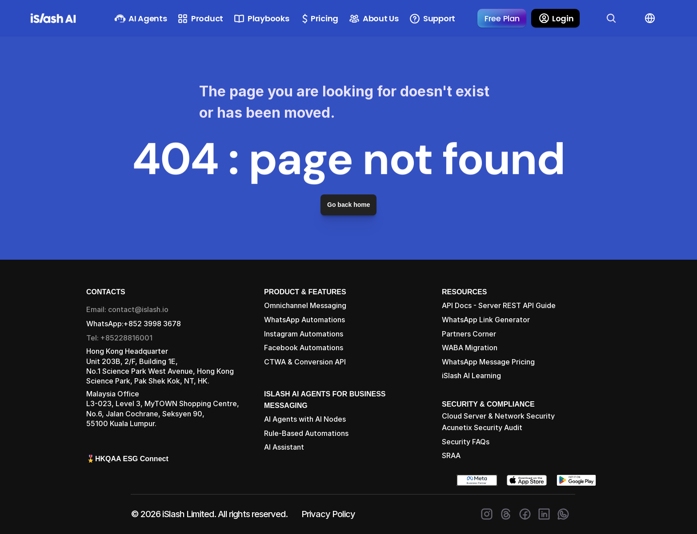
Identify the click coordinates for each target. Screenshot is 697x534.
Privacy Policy (328, 514)
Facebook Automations (303, 347)
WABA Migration (469, 347)
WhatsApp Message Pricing (488, 361)
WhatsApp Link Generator (486, 319)
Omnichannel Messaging (305, 305)
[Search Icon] (611, 18)
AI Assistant (284, 447)
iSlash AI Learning (471, 375)
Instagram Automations (303, 333)
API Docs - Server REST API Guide (499, 305)
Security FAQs (465, 441)
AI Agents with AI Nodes (305, 419)
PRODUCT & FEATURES (305, 292)
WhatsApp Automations (304, 319)
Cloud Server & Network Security (498, 415)
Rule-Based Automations (306, 433)
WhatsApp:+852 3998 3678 (133, 323)
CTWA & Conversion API (305, 361)
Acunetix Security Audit (482, 427)
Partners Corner (469, 333)
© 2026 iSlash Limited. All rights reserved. (209, 514)
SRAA (451, 455)
